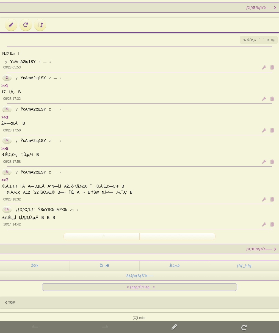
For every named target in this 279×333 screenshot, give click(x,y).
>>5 (4, 148)
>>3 (4, 117)
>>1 (4, 85)
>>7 (4, 180)
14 (7, 209)
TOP (10, 302)
